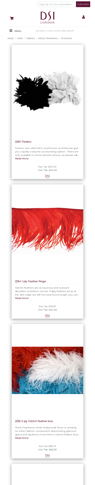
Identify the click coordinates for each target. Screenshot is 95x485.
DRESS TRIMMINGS (48, 38)
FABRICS (30, 38)
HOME (10, 38)
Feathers (66, 38)
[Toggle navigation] (15, 30)
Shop (20, 38)
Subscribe (83, 4)
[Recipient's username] (56, 4)
